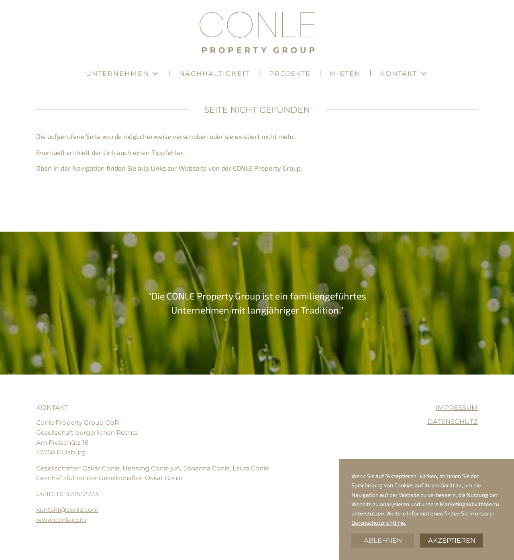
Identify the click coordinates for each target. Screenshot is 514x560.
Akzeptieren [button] (451, 540)
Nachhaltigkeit (214, 73)
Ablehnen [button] (383, 540)
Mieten (345, 73)
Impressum (457, 407)
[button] (123, 74)
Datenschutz (452, 422)
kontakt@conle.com (67, 509)
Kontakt (398, 73)
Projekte (290, 73)
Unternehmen (117, 73)
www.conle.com (61, 519)
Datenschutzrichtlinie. (378, 522)
